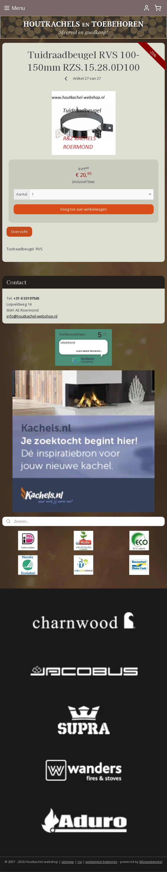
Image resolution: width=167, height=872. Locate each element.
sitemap (68, 862)
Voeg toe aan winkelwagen (83, 208)
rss (80, 862)
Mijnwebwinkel (150, 862)
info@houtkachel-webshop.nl (32, 316)
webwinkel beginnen (101, 862)
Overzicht (19, 231)
